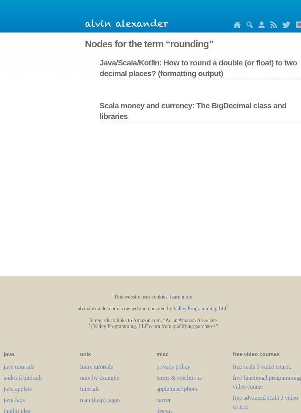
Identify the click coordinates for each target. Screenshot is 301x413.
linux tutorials (96, 366)
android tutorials (23, 378)
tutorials (89, 389)
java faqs (14, 400)
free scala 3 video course (262, 366)
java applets (18, 389)
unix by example (100, 378)
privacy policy (173, 366)
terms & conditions (179, 378)
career (163, 400)
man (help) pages (100, 400)
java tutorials (19, 366)
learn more (181, 297)
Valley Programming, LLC (201, 308)
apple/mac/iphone (177, 389)
